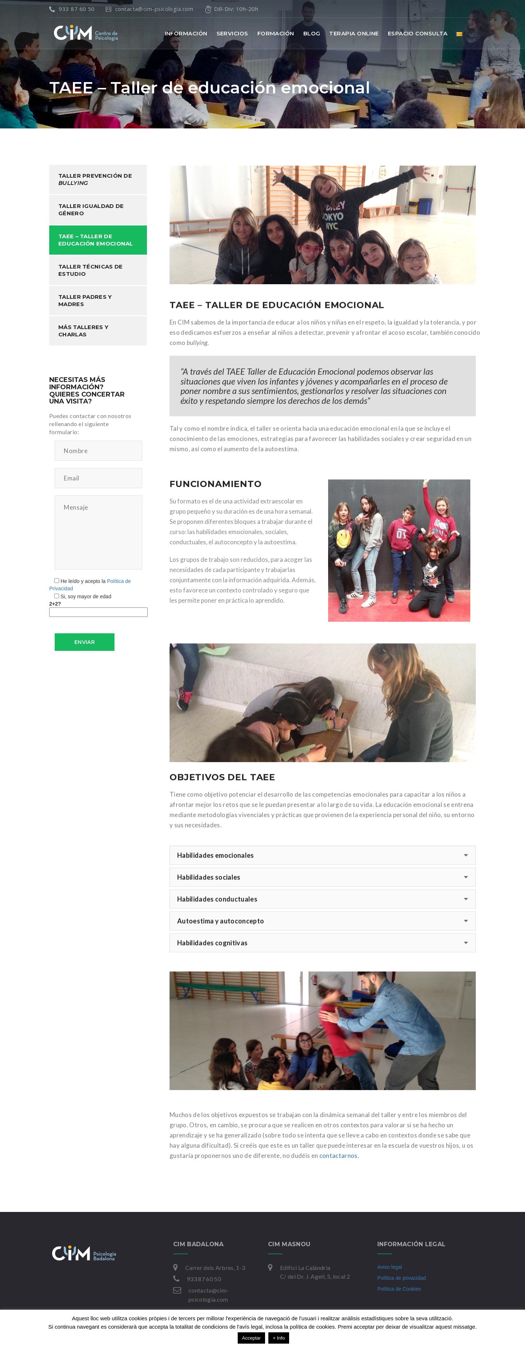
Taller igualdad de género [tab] (91, 209)
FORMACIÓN (275, 33)
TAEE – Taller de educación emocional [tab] (95, 240)
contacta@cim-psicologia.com (150, 8)
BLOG (311, 33)
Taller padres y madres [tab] (85, 300)
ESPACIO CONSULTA (417, 33)
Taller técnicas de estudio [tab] (90, 270)
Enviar (84, 642)
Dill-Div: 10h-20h (231, 8)
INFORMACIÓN (186, 33)
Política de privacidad (401, 1278)
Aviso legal (389, 1267)
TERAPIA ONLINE (353, 33)
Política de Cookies (399, 1289)
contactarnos (338, 1154)
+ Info (279, 1338)
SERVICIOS (232, 33)
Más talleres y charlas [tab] (83, 331)
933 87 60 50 (72, 8)
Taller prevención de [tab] (95, 179)
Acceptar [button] (251, 1338)
